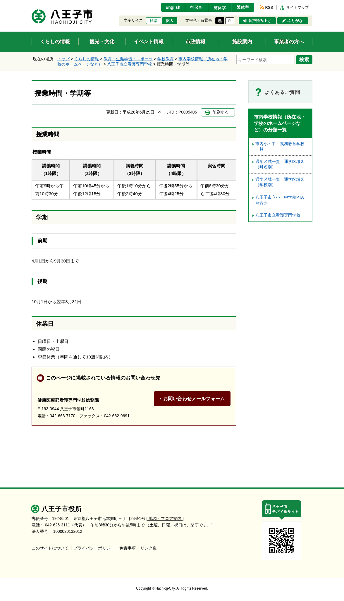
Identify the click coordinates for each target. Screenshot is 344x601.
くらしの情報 (86, 58)
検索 (304, 59)
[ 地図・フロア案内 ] (165, 518)
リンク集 (148, 548)
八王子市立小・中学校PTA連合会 (279, 200)
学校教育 (165, 58)
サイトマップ (297, 7)
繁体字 (243, 7)
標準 (153, 21)
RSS (269, 7)
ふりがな (295, 21)
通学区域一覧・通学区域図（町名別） (280, 164)
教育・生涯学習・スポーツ (128, 58)
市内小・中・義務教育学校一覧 (280, 146)
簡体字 (220, 8)
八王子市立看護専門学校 (129, 64)
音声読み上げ (259, 21)
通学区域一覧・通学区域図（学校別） (280, 182)
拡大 (169, 21)
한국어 (196, 7)
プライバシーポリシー (93, 548)
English (173, 7)
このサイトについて (50, 548)
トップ (63, 58)
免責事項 (127, 548)
